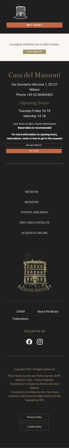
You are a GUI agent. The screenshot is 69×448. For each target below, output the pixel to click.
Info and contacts (34, 145)
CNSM (20, 311)
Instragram (40, 343)
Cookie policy (34, 426)
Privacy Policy (34, 417)
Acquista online (34, 232)
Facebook (29, 343)
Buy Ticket (34, 25)
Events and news (34, 212)
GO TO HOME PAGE (34, 52)
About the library (47, 311)
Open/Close (49, 15)
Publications (21, 318)
